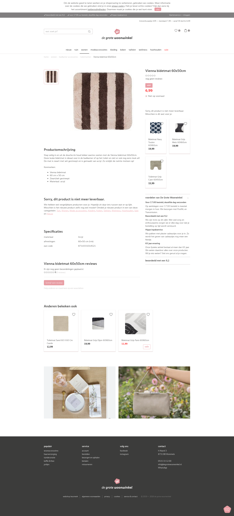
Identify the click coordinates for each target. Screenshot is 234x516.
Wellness (116, 210)
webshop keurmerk (70, 496)
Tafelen (107, 210)
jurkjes (46, 464)
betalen (85, 461)
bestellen (86, 454)
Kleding (91, 210)
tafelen (132, 49)
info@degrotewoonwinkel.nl (170, 464)
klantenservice (175, 15)
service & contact (131, 496)
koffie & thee (49, 461)
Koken (99, 210)
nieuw (68, 49)
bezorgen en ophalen (91, 457)
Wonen (64, 210)
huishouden (155, 49)
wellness (143, 49)
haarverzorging (50, 454)
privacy (107, 496)
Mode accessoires (78, 210)
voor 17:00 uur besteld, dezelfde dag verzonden (88, 15)
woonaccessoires (51, 451)
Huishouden (127, 210)
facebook (124, 451)
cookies (117, 496)
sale (166, 49)
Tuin (58, 210)
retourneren (87, 464)
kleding (113, 49)
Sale (136, 210)
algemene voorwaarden (91, 496)
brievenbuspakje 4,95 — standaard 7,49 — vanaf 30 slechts (164, 21)
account (85, 451)
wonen (84, 49)
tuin (76, 49)
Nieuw (50, 213)
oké (158, 9)
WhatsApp (162, 468)
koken (123, 49)
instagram (124, 454)
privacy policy (118, 6)
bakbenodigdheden (97, 9)
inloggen (186, 15)
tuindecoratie (49, 457)
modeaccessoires (99, 49)
